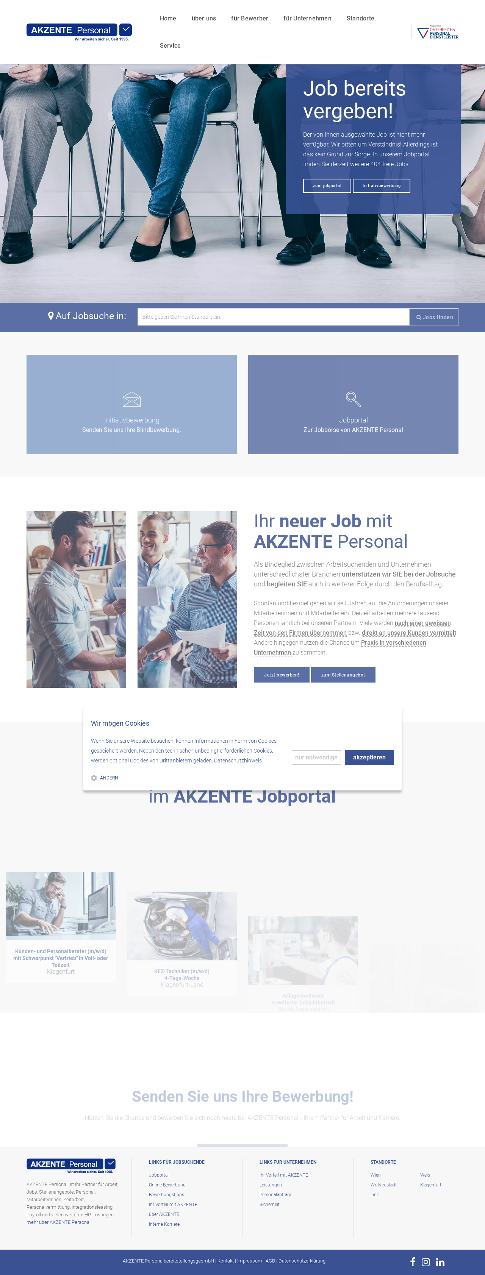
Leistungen (271, 1185)
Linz (375, 1194)
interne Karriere (164, 1224)
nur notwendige (316, 757)
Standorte (348, 13)
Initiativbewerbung (382, 185)
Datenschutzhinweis (238, 761)
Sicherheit (270, 1204)
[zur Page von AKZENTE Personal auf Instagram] (426, 1262)
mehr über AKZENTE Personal (59, 1222)
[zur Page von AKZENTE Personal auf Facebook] (413, 1262)
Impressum (249, 1261)
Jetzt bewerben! (281, 675)
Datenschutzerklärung (301, 1261)
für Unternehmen (295, 13)
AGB (270, 1261)
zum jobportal (327, 185)
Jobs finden (435, 317)
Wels (425, 1175)
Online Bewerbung (167, 1185)
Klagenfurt (430, 1185)
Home (155, 13)
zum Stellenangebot (343, 675)
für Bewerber (237, 13)
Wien (376, 1175)
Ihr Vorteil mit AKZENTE (173, 1204)
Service (388, 13)
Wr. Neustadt (384, 1185)
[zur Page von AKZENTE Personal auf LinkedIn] (440, 1262)
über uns (191, 13)
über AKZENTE (164, 1214)
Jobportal (159, 1175)
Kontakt (225, 1261)
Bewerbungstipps (166, 1194)
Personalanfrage (276, 1194)
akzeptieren (369, 757)
